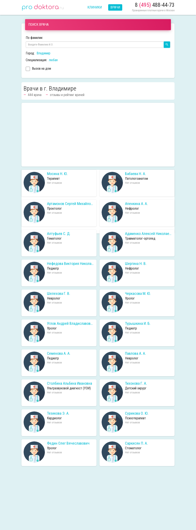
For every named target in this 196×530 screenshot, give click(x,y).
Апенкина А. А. (136, 204)
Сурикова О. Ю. (136, 413)
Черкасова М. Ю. (138, 293)
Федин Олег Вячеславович (68, 443)
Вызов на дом (38, 69)
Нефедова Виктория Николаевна (70, 264)
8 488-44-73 (155, 5)
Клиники (94, 7)
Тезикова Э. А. (58, 413)
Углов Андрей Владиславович (70, 323)
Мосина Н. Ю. (57, 174)
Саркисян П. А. (136, 443)
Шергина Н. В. (135, 264)
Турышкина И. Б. (138, 323)
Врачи (115, 7)
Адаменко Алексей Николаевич (148, 234)
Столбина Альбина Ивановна (69, 383)
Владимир (43, 53)
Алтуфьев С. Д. (58, 234)
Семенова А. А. (58, 353)
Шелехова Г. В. (58, 293)
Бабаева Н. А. (135, 174)
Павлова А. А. (135, 353)
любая (53, 60)
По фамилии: (34, 38)
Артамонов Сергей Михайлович (70, 204)
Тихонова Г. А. (136, 383)
